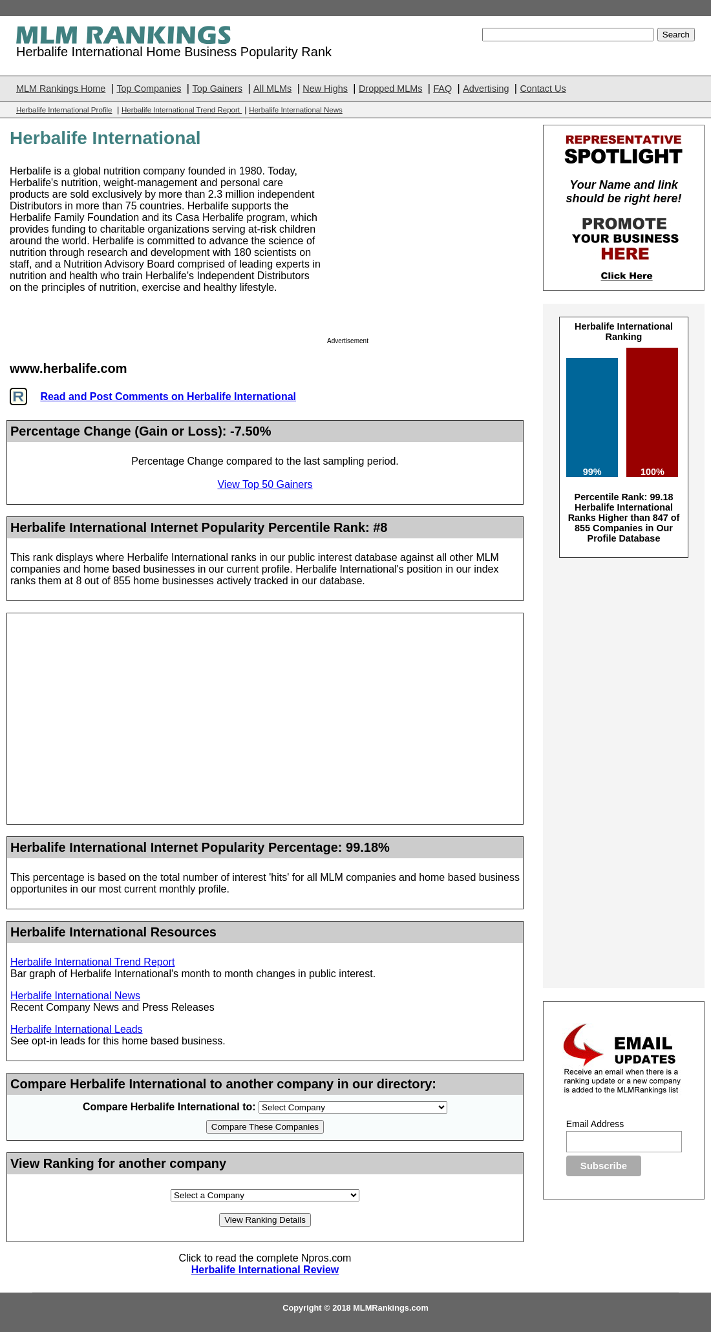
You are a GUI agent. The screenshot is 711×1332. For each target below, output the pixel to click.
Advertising (486, 88)
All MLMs (272, 88)
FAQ (442, 88)
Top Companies (148, 88)
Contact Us (543, 88)
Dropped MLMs (390, 88)
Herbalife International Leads (76, 1029)
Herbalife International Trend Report (182, 110)
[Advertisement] (423, 246)
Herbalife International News (296, 110)
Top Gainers (217, 88)
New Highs (325, 88)
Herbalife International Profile (64, 110)
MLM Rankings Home (60, 88)
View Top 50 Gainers (264, 484)
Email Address (595, 1124)
